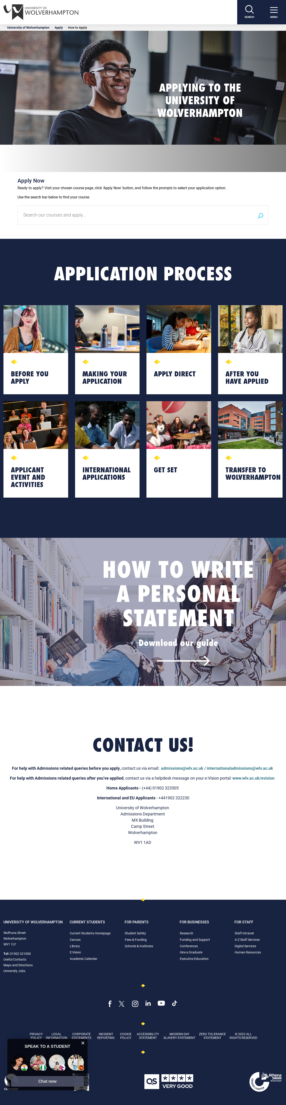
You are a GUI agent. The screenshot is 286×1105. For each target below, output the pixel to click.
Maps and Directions (18, 965)
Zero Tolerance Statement (212, 1036)
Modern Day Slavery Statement (179, 1036)
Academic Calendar (83, 958)
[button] (47, 1081)
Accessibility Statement (148, 1036)
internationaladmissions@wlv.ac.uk (240, 768)
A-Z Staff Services (247, 939)
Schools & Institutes (139, 946)
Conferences (189, 946)
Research (186, 933)
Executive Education (194, 958)
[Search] (249, 12)
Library (75, 946)
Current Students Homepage (90, 933)
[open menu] (274, 12)
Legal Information (56, 1036)
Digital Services (245, 946)
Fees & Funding (136, 939)
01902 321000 (20, 953)
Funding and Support (195, 939)
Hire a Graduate (191, 952)
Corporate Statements (81, 1036)
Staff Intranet (244, 933)
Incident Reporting (106, 1036)
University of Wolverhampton (28, 27)
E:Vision (75, 952)
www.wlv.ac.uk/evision (253, 778)
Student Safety (135, 933)
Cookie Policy (125, 1036)
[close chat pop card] (83, 1043)
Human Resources (248, 952)
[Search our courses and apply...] (135, 215)
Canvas (75, 939)
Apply (59, 27)
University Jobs (14, 971)
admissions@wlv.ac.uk (182, 768)
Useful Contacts (14, 959)
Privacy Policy (36, 1036)
